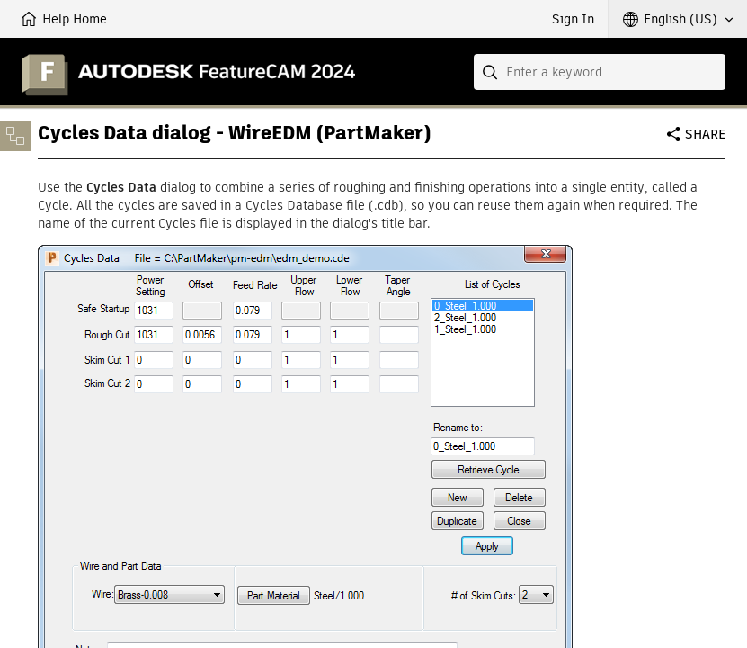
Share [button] (705, 134)
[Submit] (492, 72)
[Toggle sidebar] (15, 136)
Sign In (573, 19)
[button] (678, 19)
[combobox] (599, 72)
